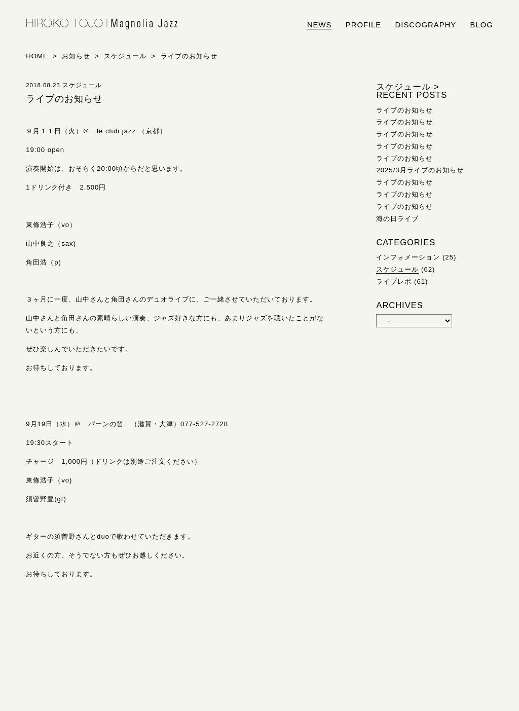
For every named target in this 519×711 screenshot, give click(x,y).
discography (426, 25)
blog (481, 25)
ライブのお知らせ (404, 110)
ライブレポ (394, 281)
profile (363, 25)
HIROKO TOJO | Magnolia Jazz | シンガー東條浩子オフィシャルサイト (102, 24)
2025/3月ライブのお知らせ (419, 170)
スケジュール (397, 269)
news (319, 25)
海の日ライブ (397, 218)
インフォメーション (408, 257)
